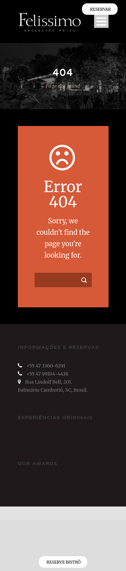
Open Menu (101, 21)
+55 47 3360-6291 (46, 366)
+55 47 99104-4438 (47, 374)
